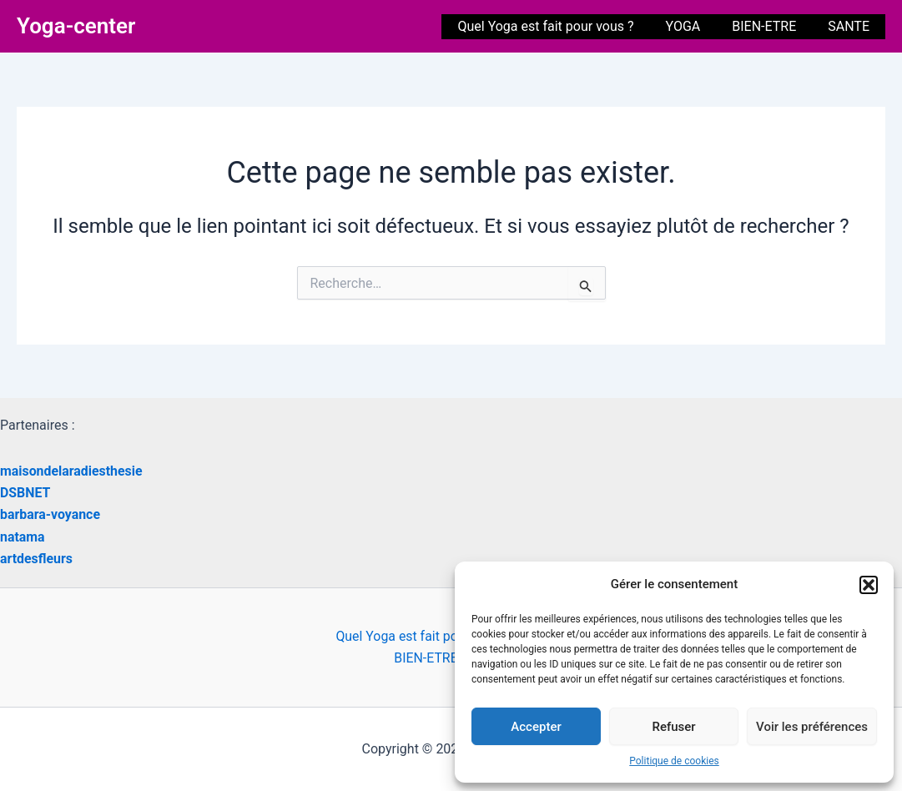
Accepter (536, 726)
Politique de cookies (673, 761)
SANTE (851, 26)
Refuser (673, 726)
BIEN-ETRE (771, 26)
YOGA (695, 26)
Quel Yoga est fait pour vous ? (563, 26)
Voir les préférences (812, 726)
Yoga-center (76, 25)
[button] (868, 585)
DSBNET (25, 493)
